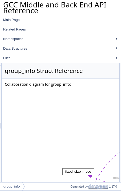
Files (61, 58)
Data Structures (61, 48)
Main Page (11, 20)
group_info (11, 186)
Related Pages (14, 29)
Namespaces (61, 39)
